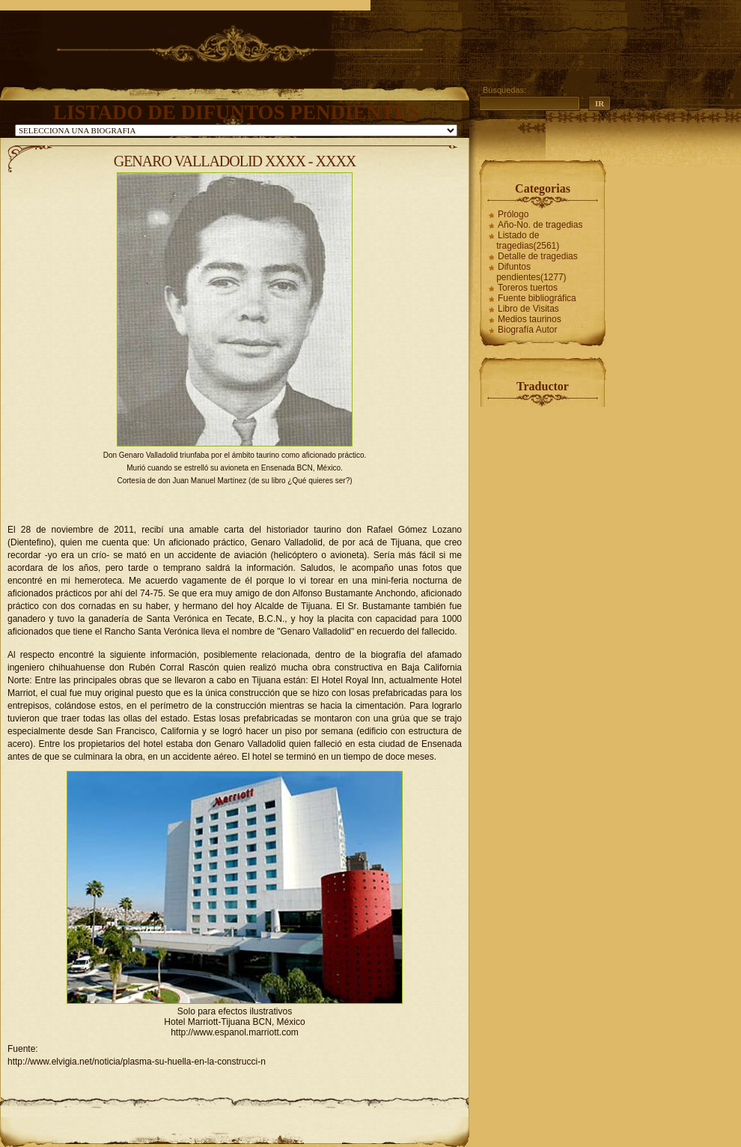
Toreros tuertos (528, 287)
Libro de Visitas (528, 308)
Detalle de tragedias (538, 256)
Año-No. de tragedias (540, 225)
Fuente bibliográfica (537, 298)
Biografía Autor (527, 329)
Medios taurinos (529, 319)
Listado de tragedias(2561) (527, 240)
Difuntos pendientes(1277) (531, 271)
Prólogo (513, 214)
